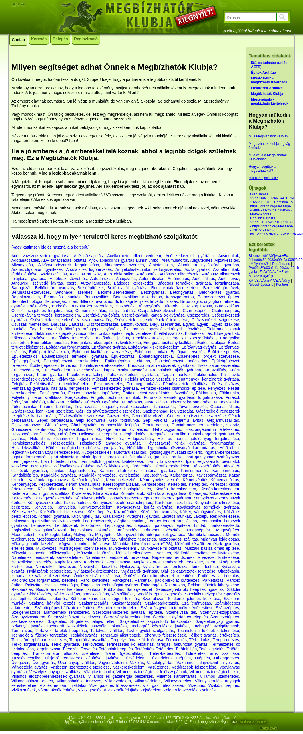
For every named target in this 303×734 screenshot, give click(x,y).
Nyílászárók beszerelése (49, 571)
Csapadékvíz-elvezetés (159, 310)
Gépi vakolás (155, 420)
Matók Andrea (260, 214)
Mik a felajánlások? (263, 178)
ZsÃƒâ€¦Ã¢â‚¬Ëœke (275, 272)
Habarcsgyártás (167, 429)
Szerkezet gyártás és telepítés (180, 617)
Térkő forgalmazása (29, 644)
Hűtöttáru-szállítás (130, 452)
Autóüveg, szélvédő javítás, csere (44, 283)
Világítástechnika (99, 671)
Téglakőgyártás (84, 635)
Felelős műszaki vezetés (100, 379)
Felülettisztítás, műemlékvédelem (60, 383)
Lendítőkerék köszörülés (77, 525)
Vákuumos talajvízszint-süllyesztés (207, 662)
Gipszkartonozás (26, 425)
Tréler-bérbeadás (164, 653)
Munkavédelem (123, 548)
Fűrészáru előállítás (65, 402)
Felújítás (19, 383)
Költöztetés (21, 498)
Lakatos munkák (176, 516)
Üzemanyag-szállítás (76, 662)
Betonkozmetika (25, 297)
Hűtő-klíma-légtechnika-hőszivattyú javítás (84, 447)
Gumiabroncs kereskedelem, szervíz (205, 425)
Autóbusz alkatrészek (178, 274)
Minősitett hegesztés (137, 539)
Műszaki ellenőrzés (95, 553)
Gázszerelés (118, 415)
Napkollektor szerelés (31, 562)
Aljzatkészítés (226, 260)
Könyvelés (42, 507)
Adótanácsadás (25, 260)
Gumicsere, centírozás (32, 429)
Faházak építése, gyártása (132, 374)
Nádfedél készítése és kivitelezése (206, 553)
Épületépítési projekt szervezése (208, 356)
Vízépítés (196, 685)
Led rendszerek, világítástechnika (114, 521)
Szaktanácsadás (94, 603)
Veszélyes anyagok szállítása (55, 671)
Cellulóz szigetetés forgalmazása (41, 310)
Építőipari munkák (150, 351)
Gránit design (155, 425)
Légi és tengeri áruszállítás (172, 521)
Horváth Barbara (262, 218)
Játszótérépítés (206, 466)
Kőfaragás (198, 493)
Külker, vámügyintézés (200, 511)
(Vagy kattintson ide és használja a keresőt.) (50, 247)
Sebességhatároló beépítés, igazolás (190, 589)
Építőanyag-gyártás (199, 347)
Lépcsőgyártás (118, 525)
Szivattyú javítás (26, 626)
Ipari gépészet (24, 461)
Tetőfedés (164, 649)
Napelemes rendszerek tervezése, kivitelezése (195, 557)
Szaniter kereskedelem (118, 607)
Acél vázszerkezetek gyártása (40, 255)
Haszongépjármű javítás (33, 434)
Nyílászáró (129, 566)
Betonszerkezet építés (218, 297)
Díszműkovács (134, 324)
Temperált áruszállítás (89, 639)
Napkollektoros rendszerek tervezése (168, 562)
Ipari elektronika (168, 457)
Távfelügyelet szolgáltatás (150, 630)
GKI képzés (56, 425)
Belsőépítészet (90, 287)
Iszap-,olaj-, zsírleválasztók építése (63, 466)
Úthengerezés (226, 658)
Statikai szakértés (50, 598)
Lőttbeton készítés (162, 530)
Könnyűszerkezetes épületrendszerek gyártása (149, 498)
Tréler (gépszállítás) (124, 653)
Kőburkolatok (132, 493)
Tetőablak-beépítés (116, 649)
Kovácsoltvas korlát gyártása (144, 507)
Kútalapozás (113, 516)
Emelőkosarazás (148, 338)
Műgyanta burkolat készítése (84, 543)
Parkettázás (213, 580)
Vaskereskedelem (128, 667)
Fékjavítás (66, 379)
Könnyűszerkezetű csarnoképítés (122, 502)
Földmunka (206, 393)
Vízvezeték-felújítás (121, 690)
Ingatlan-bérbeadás (221, 452)
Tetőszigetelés (211, 649)
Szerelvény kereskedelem (127, 617)
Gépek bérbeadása (54, 420)
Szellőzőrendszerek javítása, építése (127, 612)
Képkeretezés (51, 484)
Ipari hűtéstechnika (58, 461)
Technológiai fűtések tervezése (39, 635)
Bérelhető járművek (221, 287)
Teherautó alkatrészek (120, 635)
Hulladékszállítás (26, 447)
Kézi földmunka (52, 489)
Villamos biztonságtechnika (214, 671)
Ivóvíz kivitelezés (112, 466)
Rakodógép (151, 585)
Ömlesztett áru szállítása (97, 575)
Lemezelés (41, 525)
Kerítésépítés (153, 484)
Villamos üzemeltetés (219, 676)
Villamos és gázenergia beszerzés (120, 676)
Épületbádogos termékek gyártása (74, 356)
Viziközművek (23, 690)
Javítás (58, 470)
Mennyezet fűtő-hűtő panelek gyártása (151, 534)
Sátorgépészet (139, 589)
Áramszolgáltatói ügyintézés (37, 269)
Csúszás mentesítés (29, 324)
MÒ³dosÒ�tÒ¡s (261, 276)
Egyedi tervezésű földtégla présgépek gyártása (74, 329)
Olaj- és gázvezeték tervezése (188, 571)
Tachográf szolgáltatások (216, 626)
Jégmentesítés (82, 470)
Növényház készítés (98, 566)
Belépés (60, 39)
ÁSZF (194, 718)
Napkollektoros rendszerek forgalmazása (92, 562)
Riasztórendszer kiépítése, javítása (68, 589)
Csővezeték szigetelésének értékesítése (151, 319)
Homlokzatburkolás (28, 443)
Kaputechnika (154, 475)
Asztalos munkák (85, 274)
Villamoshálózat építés (32, 681)
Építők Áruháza (263, 73)
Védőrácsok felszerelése (194, 667)
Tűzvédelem (134, 658)
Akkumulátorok (175, 260)
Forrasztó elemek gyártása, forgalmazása (183, 397)
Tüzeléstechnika (25, 658)
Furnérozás (132, 402)
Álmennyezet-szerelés (124, 265)
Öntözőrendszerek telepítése (168, 575)
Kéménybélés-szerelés (160, 479)
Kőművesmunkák (90, 498)
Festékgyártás (52, 393)
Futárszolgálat (226, 402)
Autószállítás (203, 278)
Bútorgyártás (148, 306)
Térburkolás (176, 639)
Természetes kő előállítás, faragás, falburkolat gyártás (157, 644)
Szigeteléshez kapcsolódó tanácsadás (156, 621)
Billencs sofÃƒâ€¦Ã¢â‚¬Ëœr (269, 256)
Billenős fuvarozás (95, 301)
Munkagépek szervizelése (82, 548)
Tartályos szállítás (106, 630)
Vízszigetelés (89, 690)
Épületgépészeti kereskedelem (72, 361)
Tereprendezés (226, 639)
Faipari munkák (176, 374)
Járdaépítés (141, 466)
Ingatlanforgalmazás (29, 457)
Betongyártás (153, 292)
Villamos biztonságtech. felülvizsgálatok (151, 671)
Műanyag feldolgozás (220, 539)
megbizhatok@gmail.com (220, 722)
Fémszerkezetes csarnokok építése (173, 388)
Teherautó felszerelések (164, 635)
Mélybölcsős (259, 264)
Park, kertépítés (95, 580)
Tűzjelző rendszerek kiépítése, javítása (82, 658)
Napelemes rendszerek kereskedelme (46, 557)
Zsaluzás (208, 690)
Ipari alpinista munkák (70, 457)
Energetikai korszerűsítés (191, 338)
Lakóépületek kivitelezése (216, 516)
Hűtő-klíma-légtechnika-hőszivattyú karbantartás (171, 447)
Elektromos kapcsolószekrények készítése (163, 329)
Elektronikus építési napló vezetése (120, 333)
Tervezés (71, 649)
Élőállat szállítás (168, 333)
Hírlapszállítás (140, 438)
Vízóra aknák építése (57, 690)
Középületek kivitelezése (62, 511)
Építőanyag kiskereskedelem (153, 347)
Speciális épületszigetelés (159, 594)
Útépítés (183, 658)
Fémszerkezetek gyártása (114, 388)
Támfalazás (21, 630)
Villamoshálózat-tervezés (79, 681)
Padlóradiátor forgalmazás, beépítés (44, 580)
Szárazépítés (227, 607)
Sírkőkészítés (39, 594)
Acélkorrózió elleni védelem (134, 255)
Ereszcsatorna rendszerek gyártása (161, 365)
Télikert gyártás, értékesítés (214, 635)
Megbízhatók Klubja (267, 94)
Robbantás (113, 589)
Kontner (282, 285)
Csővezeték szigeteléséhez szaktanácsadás (70, 319)
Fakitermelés (205, 374)
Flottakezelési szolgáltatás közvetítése (157, 393)
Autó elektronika (118, 274)
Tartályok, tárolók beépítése (61, 630)
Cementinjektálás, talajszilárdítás (105, 310)
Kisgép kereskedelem (176, 489)
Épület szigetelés (223, 351)
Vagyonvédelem (112, 662)
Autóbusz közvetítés (68, 278)
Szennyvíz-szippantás (219, 612)
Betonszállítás (96, 297)
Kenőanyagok (23, 484)
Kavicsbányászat (211, 475)
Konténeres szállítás (173, 502)
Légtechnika (210, 521)
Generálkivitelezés (148, 415)
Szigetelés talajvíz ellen (93, 621)
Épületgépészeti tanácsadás (181, 361)
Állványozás (22, 265)
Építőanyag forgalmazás (67, 347)
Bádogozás (21, 287)
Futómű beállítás (55, 406)
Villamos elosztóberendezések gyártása (48, 676)
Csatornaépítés (225, 310)
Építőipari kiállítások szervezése (101, 351)
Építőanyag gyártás (108, 347)
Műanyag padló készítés (33, 543)
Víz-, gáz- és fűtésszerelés (114, 685)
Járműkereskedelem (172, 466)
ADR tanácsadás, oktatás (64, 260)
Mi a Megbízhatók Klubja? (268, 136)
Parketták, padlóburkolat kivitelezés (167, 580)
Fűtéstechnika (23, 406)
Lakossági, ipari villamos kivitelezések (45, 521)
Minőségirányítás (100, 539)
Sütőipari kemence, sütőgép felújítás (104, 598)
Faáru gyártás (50, 374)
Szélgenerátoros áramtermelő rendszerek (50, 612)
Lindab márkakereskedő (216, 525)
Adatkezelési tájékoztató (217, 718)
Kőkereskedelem (224, 493)
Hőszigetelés (62, 443)
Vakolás (137, 662)
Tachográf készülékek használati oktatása (87, 626)
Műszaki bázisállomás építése (211, 548)
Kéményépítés (195, 479)
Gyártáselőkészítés (76, 429)
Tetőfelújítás (186, 649)
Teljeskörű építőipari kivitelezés (39, 639)
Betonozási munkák (62, 297)
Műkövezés (46, 548)
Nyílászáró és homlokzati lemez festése (180, 566)
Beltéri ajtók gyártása (127, 287)
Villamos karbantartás (176, 676)
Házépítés (67, 434)
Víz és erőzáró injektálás (63, 685)
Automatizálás (151, 278)
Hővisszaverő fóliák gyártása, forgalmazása (192, 443)
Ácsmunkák (228, 255)
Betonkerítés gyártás (219, 292)
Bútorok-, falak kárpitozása (187, 306)
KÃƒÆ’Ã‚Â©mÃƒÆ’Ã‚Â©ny (269, 281)
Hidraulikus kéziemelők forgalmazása (65, 438)
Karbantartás (181, 475)
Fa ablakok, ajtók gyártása (175, 370)
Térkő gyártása (65, 644)
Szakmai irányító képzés (52, 603)
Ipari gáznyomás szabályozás (212, 457)
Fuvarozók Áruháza (267, 88)
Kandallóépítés (24, 475)
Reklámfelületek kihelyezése (213, 585)
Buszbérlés (125, 306)
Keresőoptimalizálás (121, 484)
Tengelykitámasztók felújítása (137, 639)
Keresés (39, 39)
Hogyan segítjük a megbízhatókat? (262, 169)
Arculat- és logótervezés (89, 269)
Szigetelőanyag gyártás (217, 621)
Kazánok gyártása (88, 479)
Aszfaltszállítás (53, 274)
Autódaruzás (101, 278)
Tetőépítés (144, 649)
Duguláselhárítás (165, 324)
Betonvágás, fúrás (61, 301)
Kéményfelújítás (225, 479)
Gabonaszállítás (224, 406)
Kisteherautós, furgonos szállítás (40, 493)
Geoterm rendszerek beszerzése (196, 415)
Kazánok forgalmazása (49, 479)
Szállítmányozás (196, 603)
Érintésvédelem (25, 370)
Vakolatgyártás (160, 662)
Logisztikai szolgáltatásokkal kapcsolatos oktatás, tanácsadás (74, 530)
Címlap (18, 39)
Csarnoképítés (195, 310)
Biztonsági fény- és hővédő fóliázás (146, 301)
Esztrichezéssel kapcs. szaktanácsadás (110, 370)
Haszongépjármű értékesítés (212, 429)
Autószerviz (228, 278)
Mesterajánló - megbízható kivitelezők (269, 101)
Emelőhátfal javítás (111, 338)
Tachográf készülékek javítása (159, 626)
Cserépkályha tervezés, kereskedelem (45, 315)
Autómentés (178, 278)
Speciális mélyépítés (203, 594)
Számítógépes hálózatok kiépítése (65, 607)
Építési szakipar (211, 342)
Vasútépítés (158, 667)
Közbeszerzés (24, 511)
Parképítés (122, 580)
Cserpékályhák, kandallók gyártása (153, 315)
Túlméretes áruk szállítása (212, 653)
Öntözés (131, 575)
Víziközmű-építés (223, 685)
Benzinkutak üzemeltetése (175, 287)
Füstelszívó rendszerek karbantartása (178, 402)
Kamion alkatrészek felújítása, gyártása (137, 470)
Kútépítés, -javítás (143, 516)
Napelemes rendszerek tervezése (116, 557)
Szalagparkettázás (161, 603)
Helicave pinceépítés (98, 434)
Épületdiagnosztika (156, 356)
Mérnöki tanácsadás (206, 534)
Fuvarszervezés (192, 406)
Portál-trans (281, 264)
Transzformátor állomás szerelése (65, 653)
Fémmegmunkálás (143, 383)
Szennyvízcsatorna (28, 617)
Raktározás (175, 585)
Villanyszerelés (177, 681)
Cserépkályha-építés (101, 315)
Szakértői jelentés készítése (194, 598)
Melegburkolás (58, 534)
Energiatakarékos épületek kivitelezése (106, 342)
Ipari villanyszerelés (164, 461)
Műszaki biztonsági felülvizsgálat (42, 553)
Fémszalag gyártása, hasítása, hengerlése (50, 388)
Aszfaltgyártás (197, 269)
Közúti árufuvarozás (158, 511)
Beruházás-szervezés (30, 292)
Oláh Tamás (259, 194)
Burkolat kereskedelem (91, 306)
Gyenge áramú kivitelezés (122, 429)
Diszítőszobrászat (102, 324)
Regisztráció (86, 39)
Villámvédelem (118, 681)
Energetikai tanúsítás (50, 342)
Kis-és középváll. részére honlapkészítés (111, 489)
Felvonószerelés (108, 383)
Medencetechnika (27, 534)
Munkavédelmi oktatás (161, 548)
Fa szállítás (215, 370)
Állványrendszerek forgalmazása (68, 265)
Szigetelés (56, 621)
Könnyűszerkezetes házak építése (58, 502)
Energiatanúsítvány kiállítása (169, 342)
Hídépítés (157, 434)
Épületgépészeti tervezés (53, 365)
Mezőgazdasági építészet (60, 539)
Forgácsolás (76, 397)
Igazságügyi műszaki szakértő (175, 452)
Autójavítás (126, 278)
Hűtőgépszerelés (96, 452)
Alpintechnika (161, 265)
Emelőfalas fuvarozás (69, 338)
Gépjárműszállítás (223, 420)
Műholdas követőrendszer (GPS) (142, 543)
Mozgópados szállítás (178, 539)
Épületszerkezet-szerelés (102, 365)
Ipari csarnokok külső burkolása (122, 457)
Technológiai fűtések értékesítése (208, 630)
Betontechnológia (26, 301)
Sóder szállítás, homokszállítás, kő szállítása (93, 594)
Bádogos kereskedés (133, 283)
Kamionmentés (194, 470)
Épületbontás (123, 356)
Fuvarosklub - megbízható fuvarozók (269, 80)
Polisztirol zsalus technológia (51, 585)
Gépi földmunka (90, 420)
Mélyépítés (83, 534)
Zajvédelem (151, 690)
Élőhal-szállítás (198, 333)
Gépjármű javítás (187, 420)
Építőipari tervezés (187, 351)
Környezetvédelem (96, 507)
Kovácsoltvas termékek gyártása (208, 507)
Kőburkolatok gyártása (166, 493)
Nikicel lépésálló (261, 285)
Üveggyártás (43, 662)
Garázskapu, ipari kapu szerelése (42, 411)
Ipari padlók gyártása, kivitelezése (111, 461)
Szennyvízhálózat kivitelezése (74, 617)
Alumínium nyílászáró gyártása (208, 265)
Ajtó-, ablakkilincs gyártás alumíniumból (124, 260)
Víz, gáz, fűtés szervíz (164, 685)
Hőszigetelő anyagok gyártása (110, 443)
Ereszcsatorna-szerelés (218, 365)
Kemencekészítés (122, 479)
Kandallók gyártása (58, 475)
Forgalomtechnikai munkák (115, 397)
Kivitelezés (81, 493)
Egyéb (188, 324)
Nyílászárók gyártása (139, 571)
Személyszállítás (181, 612)
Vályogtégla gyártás (29, 667)
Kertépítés (177, 484)
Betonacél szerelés (74, 292)
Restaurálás (22, 589)
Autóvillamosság (95, 283)
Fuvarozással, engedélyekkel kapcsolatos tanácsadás (125, 406)
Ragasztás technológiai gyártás (109, 585)
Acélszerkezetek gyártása (190, 255)
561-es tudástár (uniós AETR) (269, 65)
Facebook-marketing (85, 374)
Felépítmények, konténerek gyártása (206, 379)
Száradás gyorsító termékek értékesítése (177, 607)
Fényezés (216, 388)
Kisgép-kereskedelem (220, 489)
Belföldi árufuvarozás (54, 287)
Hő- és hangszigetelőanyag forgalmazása (198, 438)
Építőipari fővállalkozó (49, 351)
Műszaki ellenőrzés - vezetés (143, 553)
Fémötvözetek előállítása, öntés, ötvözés (201, 383)
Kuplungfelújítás (85, 516)
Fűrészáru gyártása (102, 402)
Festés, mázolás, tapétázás (93, 393)
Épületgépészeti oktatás (127, 361)
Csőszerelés (198, 315)
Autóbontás (146, 274)
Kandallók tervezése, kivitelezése (109, 475)
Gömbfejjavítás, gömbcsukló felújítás (105, 425)
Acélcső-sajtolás (88, 255)
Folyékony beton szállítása (36, 397)
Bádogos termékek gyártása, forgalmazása (198, 283)
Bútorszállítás (227, 306)
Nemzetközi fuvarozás (55, 566)
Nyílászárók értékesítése (96, 571)
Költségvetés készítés (52, 498)
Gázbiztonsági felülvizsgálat (168, 411)
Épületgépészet (25, 361)
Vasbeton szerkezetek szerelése (80, 667)
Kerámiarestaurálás (83, 484)
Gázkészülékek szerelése (81, 415)
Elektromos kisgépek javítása (60, 333)
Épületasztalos (24, 356)
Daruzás (58, 324)
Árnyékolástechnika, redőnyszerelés (148, 269)
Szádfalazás (153, 598)
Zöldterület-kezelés (180, 690)
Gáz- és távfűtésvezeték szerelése (108, 411)
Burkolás (59, 306)
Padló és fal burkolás (218, 575)
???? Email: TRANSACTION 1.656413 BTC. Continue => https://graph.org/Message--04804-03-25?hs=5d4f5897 (272, 204)
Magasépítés (198, 530)
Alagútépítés (201, 260)
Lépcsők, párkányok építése (162, 525)
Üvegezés (20, 662)
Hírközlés (114, 438)
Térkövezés (92, 644)
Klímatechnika (105, 493)
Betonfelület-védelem (117, 292)
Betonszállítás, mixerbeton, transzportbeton (153, 297)
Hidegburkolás (132, 434)
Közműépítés (99, 511)
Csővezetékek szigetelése (215, 319)
